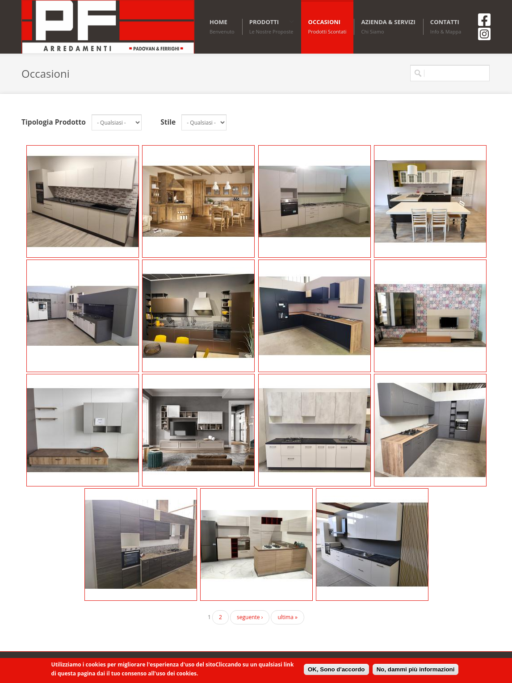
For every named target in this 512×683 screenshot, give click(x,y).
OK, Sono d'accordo (336, 669)
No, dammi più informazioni (416, 669)
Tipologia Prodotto (53, 121)
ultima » (287, 617)
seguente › (250, 617)
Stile (168, 121)
